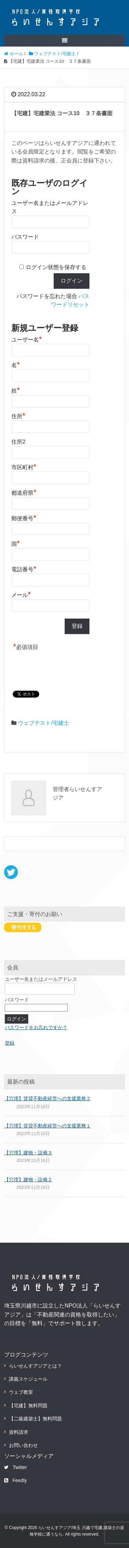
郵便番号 (23, 517)
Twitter (15, 1467)
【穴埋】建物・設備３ (28, 1152)
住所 (18, 415)
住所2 (18, 442)
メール (21, 594)
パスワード (25, 237)
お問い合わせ (23, 1445)
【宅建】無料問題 (28, 1405)
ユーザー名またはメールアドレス (41, 979)
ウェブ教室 (21, 1392)
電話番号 (23, 568)
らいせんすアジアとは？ (35, 1366)
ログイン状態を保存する (56, 267)
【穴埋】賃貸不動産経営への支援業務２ (47, 1098)
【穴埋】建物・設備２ (28, 1179)
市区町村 (23, 466)
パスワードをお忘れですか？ (36, 1027)
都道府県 (23, 492)
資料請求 (18, 1432)
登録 (9, 1043)
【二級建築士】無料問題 (35, 1418)
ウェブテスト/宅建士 (43, 723)
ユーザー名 (26, 339)
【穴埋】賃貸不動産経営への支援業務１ (47, 1125)
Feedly (15, 1480)
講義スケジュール (28, 1379)
